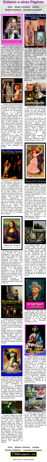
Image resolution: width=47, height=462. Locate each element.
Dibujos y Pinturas (22, 7)
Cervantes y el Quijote (32, 10)
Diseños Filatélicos (13, 10)
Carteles (35, 7)
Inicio (10, 7)
